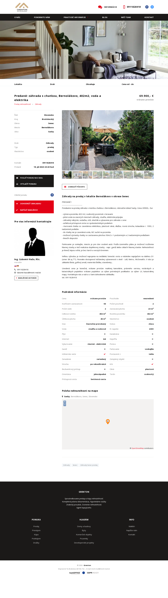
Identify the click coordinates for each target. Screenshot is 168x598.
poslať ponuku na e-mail (29, 197)
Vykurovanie (67, 363)
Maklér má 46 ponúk (26, 297)
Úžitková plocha (68, 338)
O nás (17, 17)
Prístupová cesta (69, 398)
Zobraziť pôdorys (74, 206)
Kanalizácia (114, 353)
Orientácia (66, 393)
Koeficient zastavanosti (72, 323)
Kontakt (149, 17)
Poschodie (114, 317)
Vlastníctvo (114, 338)
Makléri (132, 545)
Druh (52, 84)
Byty (84, 549)
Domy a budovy (84, 545)
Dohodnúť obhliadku (28, 223)
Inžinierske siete (69, 373)
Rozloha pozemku (117, 333)
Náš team (126, 17)
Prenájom (37, 97)
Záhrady (38, 123)
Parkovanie (114, 368)
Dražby (36, 562)
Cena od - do (128, 84)
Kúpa (52, 97)
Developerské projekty (84, 562)
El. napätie (114, 348)
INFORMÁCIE (110, 7)
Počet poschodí (116, 323)
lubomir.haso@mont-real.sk (29, 291)
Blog (104, 17)
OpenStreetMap (138, 467)
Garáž (64, 368)
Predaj (22, 97)
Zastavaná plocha (117, 328)
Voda (64, 348)
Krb (111, 383)
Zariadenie (66, 378)
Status (112, 343)
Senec (75, 484)
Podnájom (67, 97)
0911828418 (22, 288)
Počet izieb (67, 328)
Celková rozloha (69, 333)
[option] (84, 50)
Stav (64, 343)
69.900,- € (145, 117)
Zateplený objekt (117, 378)
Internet (65, 358)
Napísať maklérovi (27, 229)
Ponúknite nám (42, 17)
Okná (112, 388)
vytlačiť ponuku (26, 203)
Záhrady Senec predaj (89, 484)
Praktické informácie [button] (75, 17)
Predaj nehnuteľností (22, 123)
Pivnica (113, 363)
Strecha (65, 383)
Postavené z (115, 373)
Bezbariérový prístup (71, 388)
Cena (64, 317)
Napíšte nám (131, 549)
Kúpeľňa (113, 358)
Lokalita (18, 84)
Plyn (64, 353)
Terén (112, 393)
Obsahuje (90, 84)
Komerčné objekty (84, 553)
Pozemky (84, 557)
